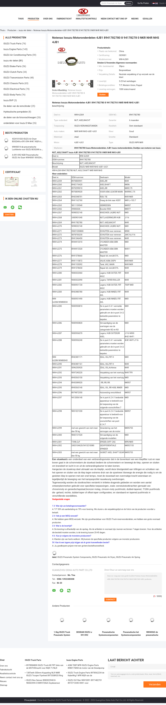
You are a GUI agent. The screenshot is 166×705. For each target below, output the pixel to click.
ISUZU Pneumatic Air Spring (128, 557)
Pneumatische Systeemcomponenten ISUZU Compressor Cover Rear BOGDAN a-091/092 (108, 633)
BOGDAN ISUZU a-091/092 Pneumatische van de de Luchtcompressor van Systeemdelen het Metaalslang (84, 633)
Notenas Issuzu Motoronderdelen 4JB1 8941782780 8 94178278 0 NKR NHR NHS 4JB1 (68, 93)
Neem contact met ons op (114, 19)
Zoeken (128, 3)
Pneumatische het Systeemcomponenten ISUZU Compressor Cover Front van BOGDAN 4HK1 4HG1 (131, 633)
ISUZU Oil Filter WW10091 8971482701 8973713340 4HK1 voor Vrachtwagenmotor (85, 682)
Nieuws (134, 19)
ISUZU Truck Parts (12, 43)
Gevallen (147, 19)
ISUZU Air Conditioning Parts (17, 55)
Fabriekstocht (64, 19)
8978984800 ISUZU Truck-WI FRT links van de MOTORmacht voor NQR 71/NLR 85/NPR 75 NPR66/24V (44, 667)
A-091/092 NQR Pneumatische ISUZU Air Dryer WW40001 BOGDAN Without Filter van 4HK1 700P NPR (27, 157)
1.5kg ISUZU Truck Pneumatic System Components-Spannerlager (62, 633)
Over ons (47, 19)
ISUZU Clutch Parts (12, 72)
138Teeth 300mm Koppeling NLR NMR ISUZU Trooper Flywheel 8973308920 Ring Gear (44, 674)
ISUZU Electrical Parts (14, 89)
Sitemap (3, 685)
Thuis (21, 19)
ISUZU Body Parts (12, 94)
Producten (33, 19)
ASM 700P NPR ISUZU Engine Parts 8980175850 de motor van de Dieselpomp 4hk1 (86, 667)
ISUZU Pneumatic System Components (74, 557)
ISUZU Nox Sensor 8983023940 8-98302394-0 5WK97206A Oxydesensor (43, 681)
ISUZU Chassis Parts (13, 83)
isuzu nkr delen (25, 30)
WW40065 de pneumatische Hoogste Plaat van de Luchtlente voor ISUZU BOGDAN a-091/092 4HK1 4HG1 (152, 633)
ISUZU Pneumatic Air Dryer (103, 557)
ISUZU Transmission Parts (16, 77)
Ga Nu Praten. (143, 3)
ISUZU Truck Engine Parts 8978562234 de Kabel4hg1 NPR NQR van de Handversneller (86, 674)
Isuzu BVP (8, 100)
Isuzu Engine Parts (12, 49)
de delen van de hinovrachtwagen (19, 117)
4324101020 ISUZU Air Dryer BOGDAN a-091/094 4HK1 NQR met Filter (27, 141)
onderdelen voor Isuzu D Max (17, 123)
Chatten (102, 95)
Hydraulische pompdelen (15, 111)
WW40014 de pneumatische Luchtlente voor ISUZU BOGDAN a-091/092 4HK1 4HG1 (27, 149)
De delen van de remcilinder (17, 106)
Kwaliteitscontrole (86, 19)
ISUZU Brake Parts (12, 66)
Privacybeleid (30, 700)
